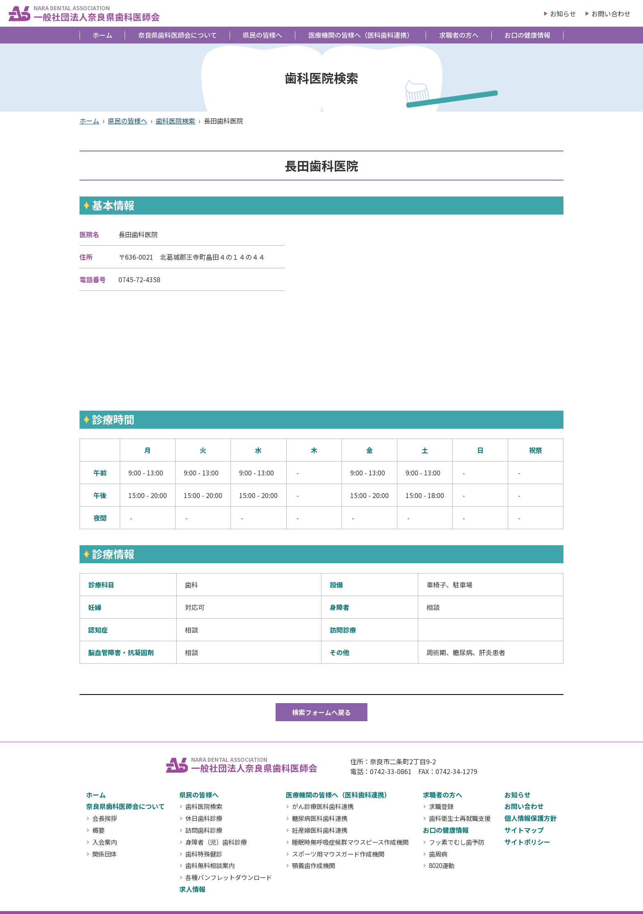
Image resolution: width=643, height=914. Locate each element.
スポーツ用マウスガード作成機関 (338, 854)
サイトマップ (524, 830)
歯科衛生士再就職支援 (459, 818)
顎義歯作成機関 (313, 865)
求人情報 (192, 889)
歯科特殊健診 (203, 854)
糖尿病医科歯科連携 (319, 818)
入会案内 (104, 842)
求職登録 (441, 806)
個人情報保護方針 (530, 818)
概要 (98, 830)
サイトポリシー (527, 842)
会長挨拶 (104, 818)
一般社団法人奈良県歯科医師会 (97, 13)
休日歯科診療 (203, 818)
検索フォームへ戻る (321, 712)
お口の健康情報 (527, 35)
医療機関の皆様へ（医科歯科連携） (360, 35)
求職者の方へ (459, 35)
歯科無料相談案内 (210, 865)
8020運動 (441, 865)
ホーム (102, 35)
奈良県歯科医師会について (177, 35)
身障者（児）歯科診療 (216, 842)
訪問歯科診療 (203, 830)
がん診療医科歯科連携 (322, 806)
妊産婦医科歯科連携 (319, 830)
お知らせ (563, 13)
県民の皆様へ (262, 35)
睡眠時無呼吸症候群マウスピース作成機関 (350, 842)
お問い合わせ (611, 13)
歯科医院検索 (175, 121)
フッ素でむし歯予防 (456, 842)
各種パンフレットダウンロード (228, 877)
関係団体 (104, 854)
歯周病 (438, 854)
